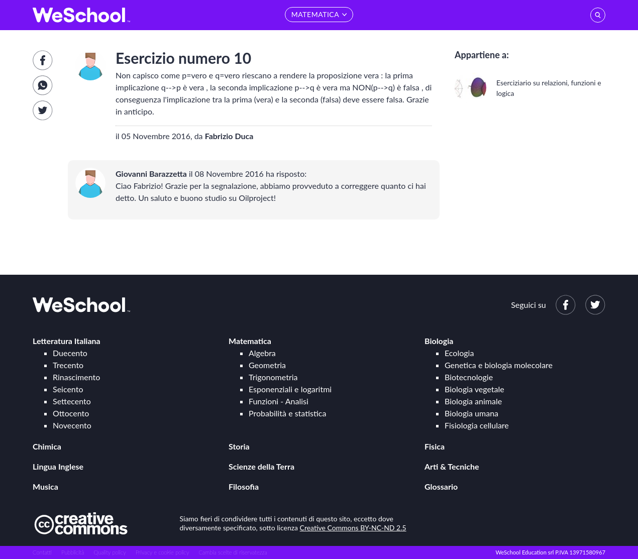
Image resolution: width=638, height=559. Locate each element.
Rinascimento (76, 377)
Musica (45, 486)
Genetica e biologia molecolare (499, 365)
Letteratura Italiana (66, 341)
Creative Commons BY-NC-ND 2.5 (353, 527)
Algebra (262, 353)
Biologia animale (473, 401)
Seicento (68, 389)
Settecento (72, 401)
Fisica (434, 446)
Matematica (250, 341)
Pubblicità (72, 552)
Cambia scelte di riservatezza (232, 552)
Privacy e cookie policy (162, 552)
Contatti (42, 552)
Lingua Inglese (58, 466)
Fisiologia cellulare (477, 425)
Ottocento (71, 413)
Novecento (72, 425)
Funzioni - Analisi (278, 401)
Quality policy (109, 552)
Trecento (68, 365)
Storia (239, 446)
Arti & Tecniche (451, 466)
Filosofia (244, 486)
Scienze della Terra (261, 466)
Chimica (47, 446)
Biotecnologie (469, 377)
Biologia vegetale (474, 389)
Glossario (441, 486)
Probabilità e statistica (287, 413)
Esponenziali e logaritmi (290, 389)
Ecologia (459, 353)
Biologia (438, 341)
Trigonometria (273, 377)
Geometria (267, 365)
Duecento (70, 353)
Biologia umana (471, 413)
